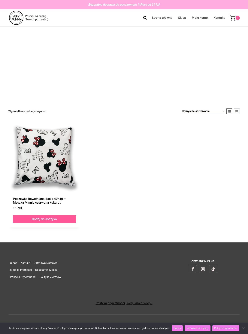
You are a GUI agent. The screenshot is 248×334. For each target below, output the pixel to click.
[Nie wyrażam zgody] (243, 328)
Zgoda (177, 328)
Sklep (182, 18)
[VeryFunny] (28, 18)
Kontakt (219, 18)
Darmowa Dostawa (45, 263)
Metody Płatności (21, 270)
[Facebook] (193, 269)
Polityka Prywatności (23, 277)
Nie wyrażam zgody (197, 328)
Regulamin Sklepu (46, 270)
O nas (13, 263)
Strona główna (162, 18)
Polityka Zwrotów (50, 277)
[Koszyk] (234, 18)
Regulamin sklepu (139, 303)
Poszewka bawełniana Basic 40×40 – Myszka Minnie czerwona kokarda (39, 200)
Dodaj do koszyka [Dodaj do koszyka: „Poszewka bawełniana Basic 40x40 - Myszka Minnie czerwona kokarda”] (44, 219)
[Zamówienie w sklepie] (203, 111)
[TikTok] (213, 269)
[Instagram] (203, 269)
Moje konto (200, 18)
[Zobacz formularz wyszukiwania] (143, 18)
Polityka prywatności (110, 303)
